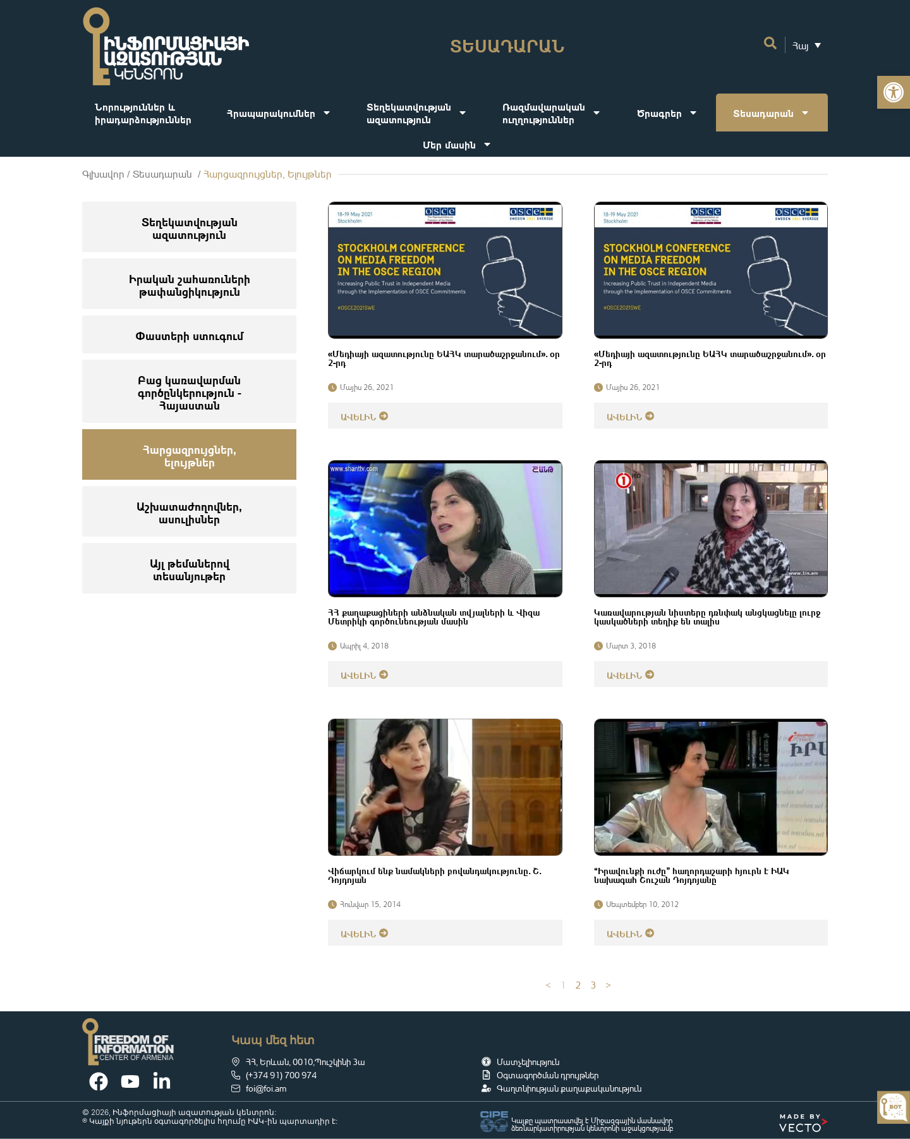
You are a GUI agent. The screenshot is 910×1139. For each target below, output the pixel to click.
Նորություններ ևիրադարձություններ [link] (143, 112)
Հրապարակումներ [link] (279, 112)
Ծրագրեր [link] (667, 112)
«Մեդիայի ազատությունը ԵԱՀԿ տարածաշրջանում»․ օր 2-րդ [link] (444, 357)
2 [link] (578, 984)
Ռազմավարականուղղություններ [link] (552, 112)
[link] (893, 92)
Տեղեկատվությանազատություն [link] (417, 112)
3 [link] (593, 984)
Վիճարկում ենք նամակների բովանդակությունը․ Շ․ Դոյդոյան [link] (434, 874)
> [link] (608, 984)
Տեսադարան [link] (771, 112)
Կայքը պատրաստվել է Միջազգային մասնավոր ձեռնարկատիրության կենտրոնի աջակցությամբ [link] (592, 1124)
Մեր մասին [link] (457, 144)
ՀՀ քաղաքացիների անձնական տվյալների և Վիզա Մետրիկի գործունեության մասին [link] (434, 615)
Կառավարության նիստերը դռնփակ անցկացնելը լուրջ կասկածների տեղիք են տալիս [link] (707, 615)
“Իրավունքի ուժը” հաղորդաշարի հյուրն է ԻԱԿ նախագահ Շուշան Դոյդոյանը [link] (691, 874)
